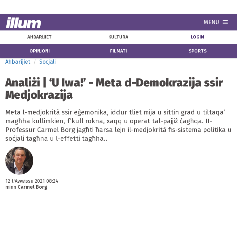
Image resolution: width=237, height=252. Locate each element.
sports (197, 51)
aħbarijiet (39, 37)
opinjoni (39, 51)
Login (197, 37)
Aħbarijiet (17, 61)
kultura (118, 37)
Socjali (47, 61)
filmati (118, 51)
